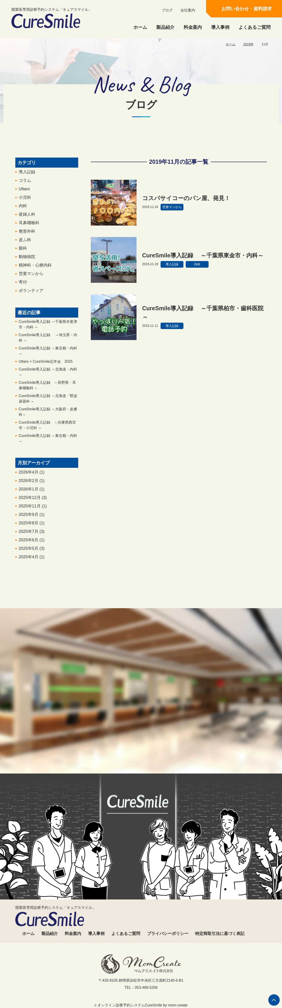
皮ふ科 (25, 242)
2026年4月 (32, 475)
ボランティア (31, 293)
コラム (25, 183)
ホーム (140, 27)
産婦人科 (27, 217)
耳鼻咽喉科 (29, 225)
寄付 (23, 285)
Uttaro (24, 191)
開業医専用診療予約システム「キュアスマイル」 (51, 18)
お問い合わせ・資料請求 (246, 8)
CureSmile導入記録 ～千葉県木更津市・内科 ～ (48, 327)
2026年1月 (32, 492)
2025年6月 (32, 542)
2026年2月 (32, 483)
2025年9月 (32, 517)
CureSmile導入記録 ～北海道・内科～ (48, 374)
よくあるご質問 (255, 27)
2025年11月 (33, 509)
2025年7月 (32, 534)
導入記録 (27, 174)
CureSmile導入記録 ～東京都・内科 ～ (48, 353)
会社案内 (187, 10)
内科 (23, 208)
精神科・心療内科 (35, 268)
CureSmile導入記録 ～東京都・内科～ (48, 441)
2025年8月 (32, 525)
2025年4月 (32, 559)
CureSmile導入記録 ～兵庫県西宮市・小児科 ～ (47, 428)
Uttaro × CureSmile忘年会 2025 (46, 364)
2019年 (248, 44)
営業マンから (31, 276)
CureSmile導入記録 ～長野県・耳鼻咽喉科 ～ (47, 388)
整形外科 (27, 234)
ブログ (167, 10)
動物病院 (27, 259)
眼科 (23, 251)
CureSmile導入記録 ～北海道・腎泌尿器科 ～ (48, 401)
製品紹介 (165, 27)
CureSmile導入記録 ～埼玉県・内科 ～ (48, 340)
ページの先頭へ (274, 1000)
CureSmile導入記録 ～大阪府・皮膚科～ (48, 414)
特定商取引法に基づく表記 (219, 933)
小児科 (25, 200)
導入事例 (220, 27)
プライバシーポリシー (167, 933)
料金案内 (193, 27)
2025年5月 (32, 551)
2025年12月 (33, 500)
